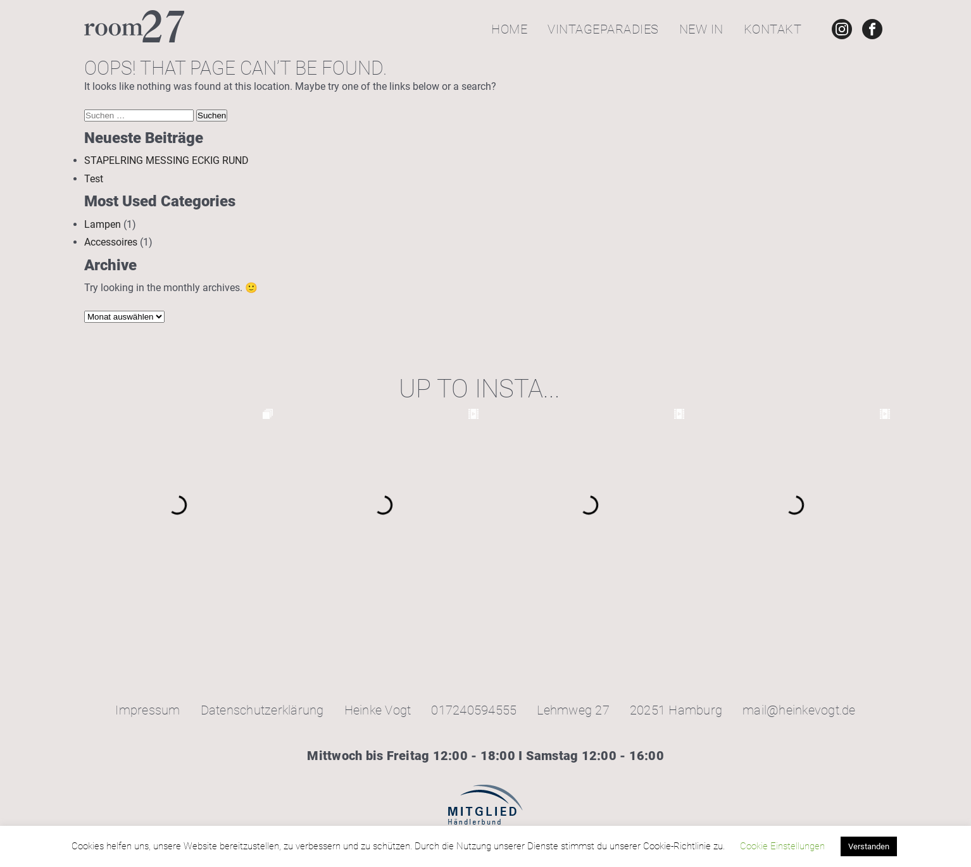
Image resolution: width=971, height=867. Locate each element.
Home (509, 29)
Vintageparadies (603, 29)
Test (93, 179)
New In (701, 29)
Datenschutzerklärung (262, 710)
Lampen (102, 224)
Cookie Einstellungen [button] (782, 846)
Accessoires (110, 242)
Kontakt (773, 29)
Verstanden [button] (868, 846)
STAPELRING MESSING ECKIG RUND (166, 160)
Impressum (147, 710)
